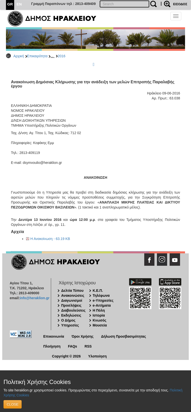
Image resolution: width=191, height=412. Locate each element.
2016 (61, 56)
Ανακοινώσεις (72, 295)
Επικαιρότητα (37, 56)
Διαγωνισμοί (71, 300)
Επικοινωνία (53, 336)
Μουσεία (100, 325)
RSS (88, 346)
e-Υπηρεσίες (103, 300)
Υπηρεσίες (70, 325)
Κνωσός (99, 320)
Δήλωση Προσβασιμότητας (123, 336)
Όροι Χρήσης (83, 336)
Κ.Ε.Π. (98, 291)
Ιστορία (99, 315)
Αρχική (18, 56)
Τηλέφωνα (101, 295)
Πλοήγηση (51, 346)
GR (10, 4)
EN (19, 4)
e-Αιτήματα (102, 305)
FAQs (72, 346)
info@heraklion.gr (34, 298)
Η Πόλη (99, 310)
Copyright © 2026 (66, 356)
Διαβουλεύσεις (73, 310)
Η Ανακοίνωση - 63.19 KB (50, 239)
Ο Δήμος (68, 320)
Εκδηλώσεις (71, 315)
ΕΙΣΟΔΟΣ (180, 4)
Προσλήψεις (71, 305)
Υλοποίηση (97, 356)
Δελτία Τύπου (72, 291)
